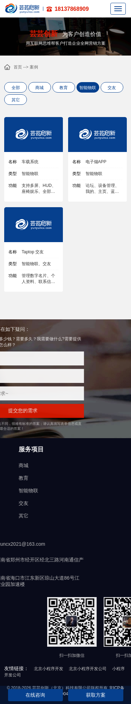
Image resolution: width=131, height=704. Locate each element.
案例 (34, 67)
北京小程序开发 (48, 668)
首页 (18, 67)
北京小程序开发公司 (88, 668)
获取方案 (95, 695)
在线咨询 (35, 695)
